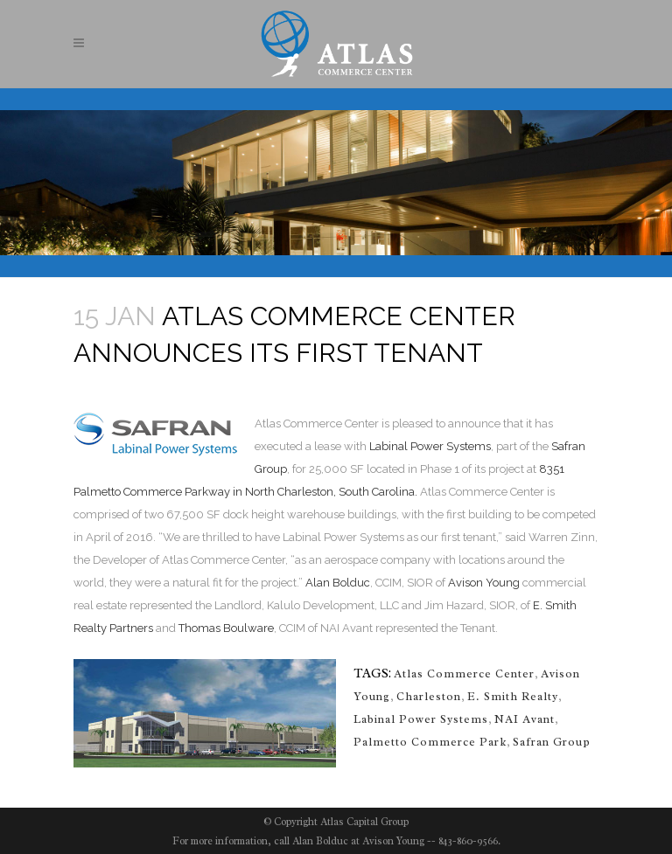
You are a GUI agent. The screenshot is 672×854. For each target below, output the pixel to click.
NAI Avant (524, 719)
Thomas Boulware (226, 628)
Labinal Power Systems (421, 719)
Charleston (428, 696)
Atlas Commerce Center (464, 673)
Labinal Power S (411, 446)
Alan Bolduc (337, 582)
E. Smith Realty (512, 696)
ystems (472, 446)
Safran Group (552, 741)
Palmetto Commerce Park (430, 741)
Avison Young (484, 582)
